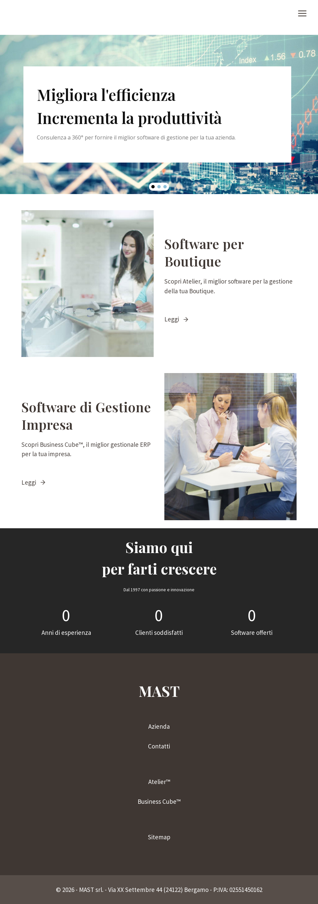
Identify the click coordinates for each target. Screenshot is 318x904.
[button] (153, 186)
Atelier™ (159, 782)
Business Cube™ (159, 801)
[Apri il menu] (302, 13)
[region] (159, 114)
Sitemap (159, 837)
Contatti (159, 746)
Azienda (159, 726)
